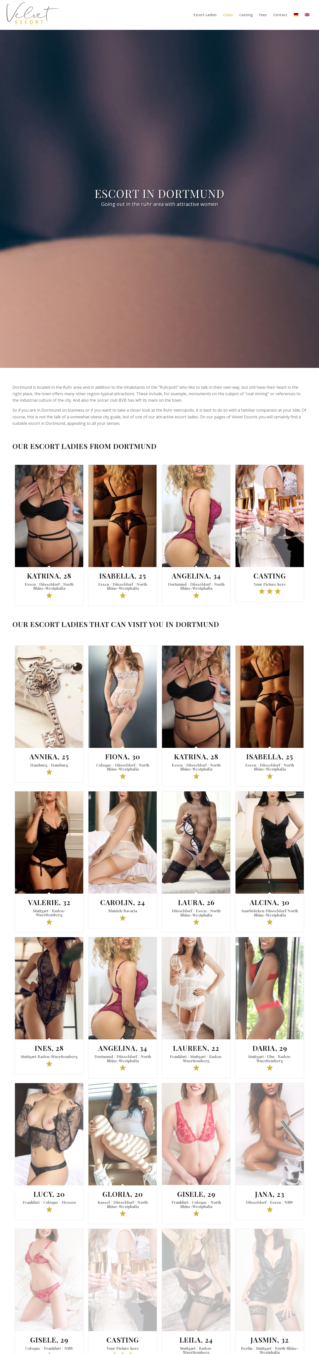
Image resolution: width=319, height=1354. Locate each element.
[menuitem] (205, 15)
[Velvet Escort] (32, 15)
